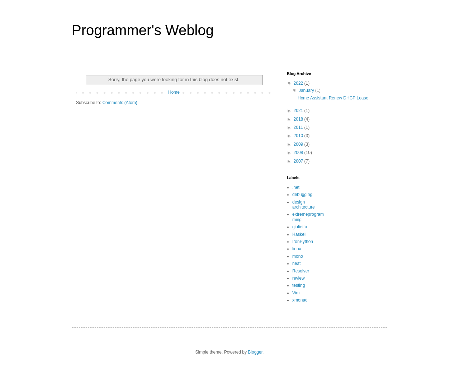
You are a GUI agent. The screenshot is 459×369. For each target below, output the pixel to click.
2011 (299, 127)
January (307, 90)
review (298, 278)
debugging (302, 194)
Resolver (300, 271)
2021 (299, 110)
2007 (299, 161)
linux (296, 248)
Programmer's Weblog (143, 30)
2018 (299, 119)
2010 (299, 135)
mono (297, 256)
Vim (295, 292)
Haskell (299, 234)
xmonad (300, 300)
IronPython (302, 241)
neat (296, 263)
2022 (299, 83)
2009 (299, 144)
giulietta (299, 226)
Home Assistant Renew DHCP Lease (333, 98)
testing (298, 285)
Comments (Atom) (119, 102)
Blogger (255, 352)
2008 (299, 152)
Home (174, 92)
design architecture (303, 205)
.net (295, 187)
